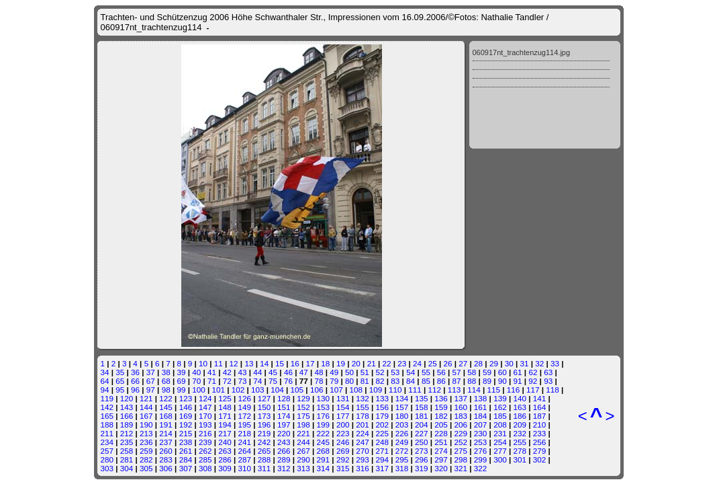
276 (480, 450)
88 (471, 380)
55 (426, 372)
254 (500, 442)
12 (234, 363)
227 (421, 433)
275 (461, 450)
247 (362, 442)
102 (238, 389)
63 (548, 372)
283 (166, 459)
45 (273, 372)
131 (343, 398)
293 (362, 459)
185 (500, 415)
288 (264, 459)
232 (519, 433)
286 (225, 459)
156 (382, 407)
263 (225, 450)
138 (480, 398)
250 (421, 442)
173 (264, 415)
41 (211, 372)
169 (186, 415)
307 (186, 468)
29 (493, 363)
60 (502, 372)
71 (211, 380)
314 (323, 468)
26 (448, 363)
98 (166, 389)
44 (257, 372)
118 (552, 389)
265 (264, 450)
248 (382, 442)
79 (334, 380)
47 (303, 372)
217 (225, 433)
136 (441, 398)
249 (402, 442)
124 (205, 398)
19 (340, 363)
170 (205, 415)
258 (127, 450)
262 (205, 450)
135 (421, 398)
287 (244, 459)
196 (264, 424)
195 (244, 424)
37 (150, 372)
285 (205, 459)
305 (146, 468)
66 (135, 380)
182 (441, 415)
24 (417, 363)
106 (317, 389)
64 (105, 380)
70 (196, 380)
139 (500, 398)
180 (402, 415)
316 (362, 468)
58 (471, 372)
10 (203, 363)
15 (279, 363)
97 (150, 389)
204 (421, 424)
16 (295, 363)
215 (186, 433)
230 (480, 433)
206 (461, 424)
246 (343, 442)
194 (225, 424)
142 (107, 407)
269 (343, 450)
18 (325, 363)
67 (150, 380)
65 (119, 380)
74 (257, 380)
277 (500, 450)
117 (533, 389)
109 (376, 389)
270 (362, 450)
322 (480, 468)
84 (410, 380)
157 (402, 407)
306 (166, 468)
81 (365, 380)
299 (480, 459)
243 (284, 442)
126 (244, 398)
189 (127, 424)
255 (519, 442)
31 (524, 363)
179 (382, 415)
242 (264, 442)
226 (402, 433)
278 (519, 450)
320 (441, 468)
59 (487, 372)
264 (244, 450)
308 (205, 468)
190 (146, 424)
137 (461, 398)
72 (227, 380)
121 (146, 398)
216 (205, 433)
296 (421, 459)
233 (539, 433)
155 (362, 407)
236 (146, 442)
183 (461, 415)
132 (362, 398)
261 (186, 450)
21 (371, 363)
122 (166, 398)
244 (303, 442)
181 (421, 415)
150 (264, 407)
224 (362, 433)
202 (382, 424)
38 (166, 372)
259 (146, 450)
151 (284, 407)
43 (242, 372)
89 (487, 380)
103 (258, 389)
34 (105, 372)
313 (303, 468)
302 (539, 459)
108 (356, 389)
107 (336, 389)
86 (441, 380)
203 (402, 424)
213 (146, 433)
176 (323, 415)
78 (318, 380)
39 (181, 372)
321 (461, 468)
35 (119, 372)
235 (127, 442)
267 (303, 450)
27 (463, 363)
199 (323, 424)
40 (196, 372)
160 (461, 407)
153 (323, 407)
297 (441, 459)
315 (343, 468)
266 (284, 450)
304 (127, 468)
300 (500, 459)
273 (421, 450)
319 (421, 468)
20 (356, 363)
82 (380, 380)
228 (441, 433)
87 (456, 380)
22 (386, 363)
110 (395, 389)
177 (343, 415)
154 (343, 407)
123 (186, 398)
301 (519, 459)
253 (480, 442)
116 (513, 389)
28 (478, 363)
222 (323, 433)
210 (539, 424)
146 (186, 407)
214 (166, 433)
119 (107, 398)
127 (264, 398)
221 (303, 433)
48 (318, 372)
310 (244, 468)
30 (509, 363)
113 (454, 389)
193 (205, 424)
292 (343, 459)
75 (273, 380)
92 (532, 380)
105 (297, 389)
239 (205, 442)
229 (461, 433)
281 (127, 459)
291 (323, 459)
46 (288, 372)
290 (303, 459)
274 (441, 450)
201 (362, 424)
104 (277, 389)
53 (395, 372)
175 (303, 415)
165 (107, 415)
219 (264, 433)
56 (441, 372)
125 (225, 398)
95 (119, 389)
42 (227, 372)
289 (284, 459)
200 (343, 424)
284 (186, 459)
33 (555, 363)
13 (248, 363)
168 (166, 415)
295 (402, 459)
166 (127, 415)
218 (244, 433)
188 (107, 424)
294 (382, 459)
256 (539, 442)
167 (146, 415)
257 (107, 450)
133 (382, 398)
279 (539, 450)
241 (244, 442)
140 (519, 398)
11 (218, 363)
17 (310, 363)
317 (382, 468)
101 (218, 389)
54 (410, 372)
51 (365, 372)
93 (548, 380)
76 (288, 380)
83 (395, 380)
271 (382, 450)
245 (323, 442)
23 (401, 363)
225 (382, 433)
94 (105, 389)
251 (441, 442)
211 (107, 433)
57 (456, 372)
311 (264, 468)
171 (225, 415)
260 (166, 450)
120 (127, 398)
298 (461, 459)
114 (474, 389)
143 (127, 407)
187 (539, 415)
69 (181, 380)
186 (519, 415)
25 (432, 363)
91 (518, 380)
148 (225, 407)
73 (242, 380)
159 (441, 407)
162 (500, 407)
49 (334, 372)
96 (135, 389)
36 (135, 372)
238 (186, 442)
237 (166, 442)
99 (181, 389)
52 (380, 372)
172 (244, 415)
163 (519, 407)
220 (284, 433)
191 (166, 424)
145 (166, 407)
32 (539, 363)
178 (362, 415)
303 (107, 468)
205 (441, 424)
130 (323, 398)
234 (107, 442)
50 (349, 372)
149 (244, 407)
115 (493, 389)
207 (480, 424)
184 (480, 415)
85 (426, 380)
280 (107, 459)
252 (461, 442)
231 (500, 433)
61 (518, 372)
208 (500, 424)
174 (284, 415)
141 (539, 398)
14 (264, 363)
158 (421, 407)
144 (146, 407)
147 (205, 407)
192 (186, 424)
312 (284, 468)
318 (402, 468)
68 (166, 380)
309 (225, 468)
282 (146, 459)
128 (284, 398)
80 (349, 380)
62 (532, 372)
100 (198, 389)
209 (519, 424)
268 (323, 450)
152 (303, 407)
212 (127, 433)
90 (502, 380)
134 (402, 398)
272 (402, 450)
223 (343, 433)
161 (480, 407)
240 (225, 442)
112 (435, 389)
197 (284, 424)
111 (415, 389)
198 (303, 424)
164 (539, 407)
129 (303, 398)
